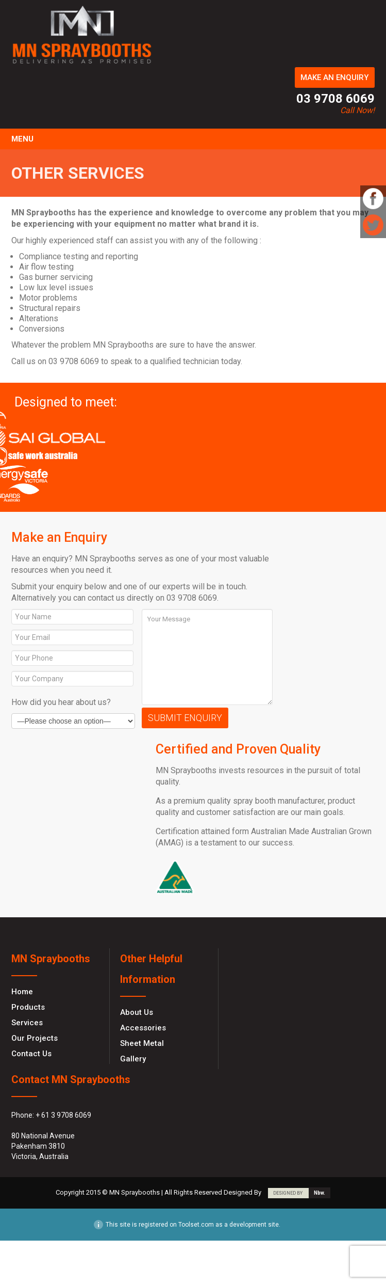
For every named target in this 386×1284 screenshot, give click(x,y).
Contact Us (31, 1053)
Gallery (133, 1058)
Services (27, 1022)
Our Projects (34, 1038)
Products (28, 1007)
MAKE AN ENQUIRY (334, 77)
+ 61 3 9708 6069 (63, 1115)
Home (22, 991)
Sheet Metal (142, 1043)
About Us (136, 1012)
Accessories (143, 1027)
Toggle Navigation (366, 139)
